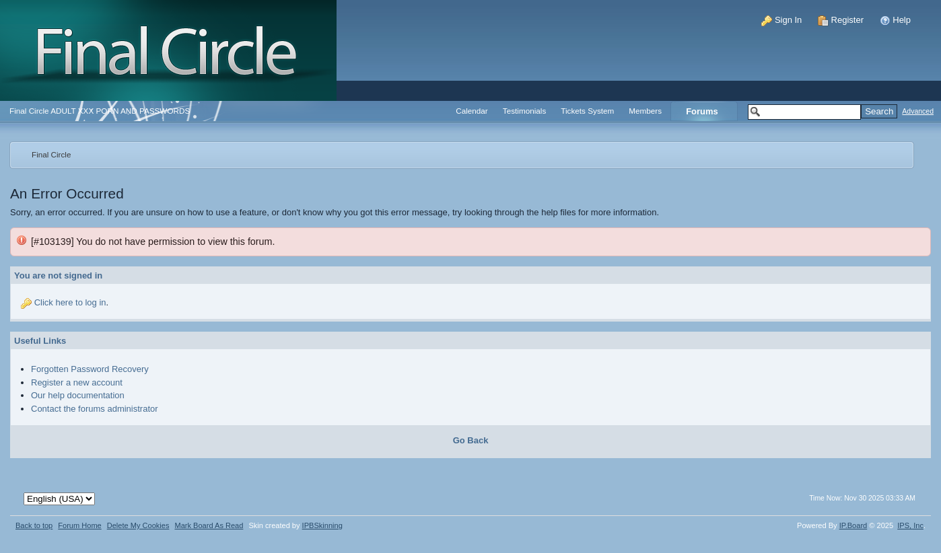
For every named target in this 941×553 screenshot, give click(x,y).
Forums (702, 111)
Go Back (471, 440)
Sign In (781, 20)
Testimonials (524, 110)
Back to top (34, 525)
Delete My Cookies (138, 525)
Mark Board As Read (208, 525)
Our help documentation (78, 395)
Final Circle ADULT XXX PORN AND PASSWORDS (99, 110)
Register (841, 20)
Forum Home (79, 525)
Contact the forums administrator (94, 409)
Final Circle (51, 154)
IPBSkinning (322, 525)
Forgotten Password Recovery (90, 369)
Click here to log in (70, 302)
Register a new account (77, 382)
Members (645, 110)
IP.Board (853, 525)
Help (895, 20)
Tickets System (587, 110)
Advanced (918, 111)
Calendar (472, 110)
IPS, (910, 525)
